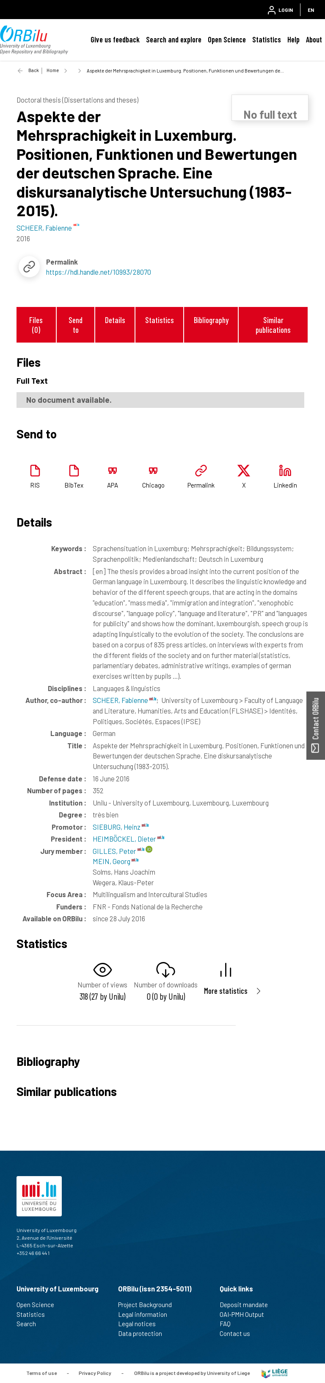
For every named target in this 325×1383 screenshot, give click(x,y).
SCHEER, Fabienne (124, 700)
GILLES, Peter (118, 851)
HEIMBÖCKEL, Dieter (128, 838)
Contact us (238, 1333)
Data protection (143, 1333)
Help (293, 39)
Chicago (153, 485)
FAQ (229, 1323)
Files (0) (36, 325)
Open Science (227, 39)
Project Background (148, 1304)
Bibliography (211, 320)
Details (115, 320)
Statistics (266, 39)
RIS (35, 485)
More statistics (226, 990)
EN (311, 10)
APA (112, 485)
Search (30, 1323)
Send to (76, 325)
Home (53, 70)
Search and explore (173, 39)
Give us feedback (115, 39)
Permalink (201, 485)
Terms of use (41, 1373)
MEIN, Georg (115, 861)
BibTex (73, 485)
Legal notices (140, 1323)
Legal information (146, 1314)
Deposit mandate (247, 1304)
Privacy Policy (95, 1373)
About (314, 39)
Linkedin (285, 485)
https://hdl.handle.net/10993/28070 (98, 272)
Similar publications (273, 325)
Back (33, 70)
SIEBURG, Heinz (121, 827)
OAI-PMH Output (245, 1314)
